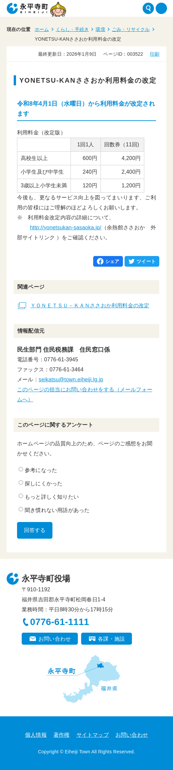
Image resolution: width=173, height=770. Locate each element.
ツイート (146, 261)
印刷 (154, 54)
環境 (100, 29)
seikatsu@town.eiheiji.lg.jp (71, 379)
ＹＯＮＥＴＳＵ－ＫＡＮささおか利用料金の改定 (89, 305)
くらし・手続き (72, 29)
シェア (112, 261)
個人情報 (36, 735)
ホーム (42, 29)
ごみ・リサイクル (131, 29)
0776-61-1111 (59, 622)
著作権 (61, 735)
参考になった (38, 470)
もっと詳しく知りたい (49, 497)
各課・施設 (111, 639)
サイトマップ (92, 735)
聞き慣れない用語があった (54, 510)
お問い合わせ (54, 639)
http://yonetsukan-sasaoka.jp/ (65, 227)
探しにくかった (40, 483)
